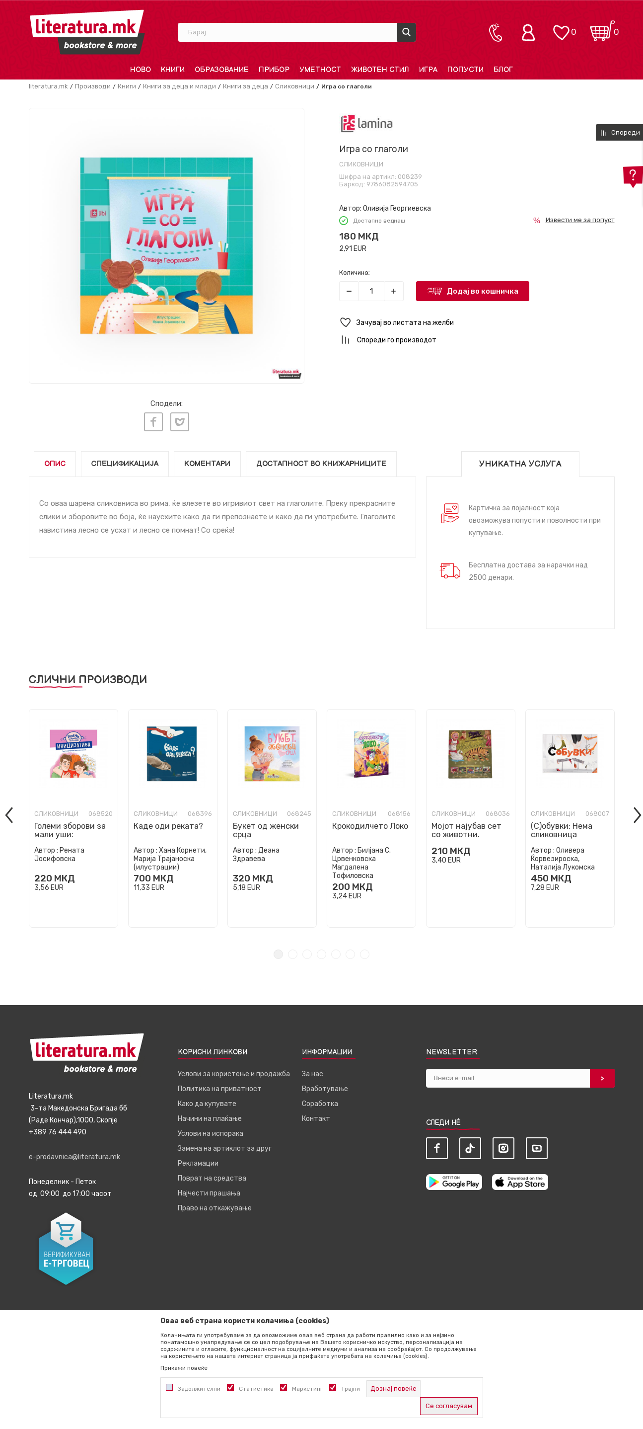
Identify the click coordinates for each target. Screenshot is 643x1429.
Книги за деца (245, 86)
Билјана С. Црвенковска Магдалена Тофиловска (361, 860)
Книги (127, 86)
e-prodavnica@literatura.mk (74, 1154)
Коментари (207, 461)
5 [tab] (336, 951)
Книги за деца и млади (179, 86)
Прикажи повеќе (184, 1368)
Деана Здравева (256, 852)
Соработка (320, 1101)
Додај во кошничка (482, 291)
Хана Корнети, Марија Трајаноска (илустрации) (170, 856)
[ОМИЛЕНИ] (561, 27)
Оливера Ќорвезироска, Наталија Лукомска (563, 856)
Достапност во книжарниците (321, 461)
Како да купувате (207, 1101)
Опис (55, 461)
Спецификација (124, 461)
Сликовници (294, 86)
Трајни (350, 1389)
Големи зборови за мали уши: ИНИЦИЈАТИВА (70, 832)
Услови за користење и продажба (234, 1071)
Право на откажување (215, 1205)
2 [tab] (292, 951)
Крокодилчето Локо (370, 823)
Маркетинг (307, 1389)
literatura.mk (48, 86)
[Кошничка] (602, 27)
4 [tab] (321, 951)
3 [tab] (307, 951)
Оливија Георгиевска (397, 208)
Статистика (256, 1389)
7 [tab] (364, 951)
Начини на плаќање (210, 1116)
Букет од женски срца (266, 827)
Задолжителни (199, 1389)
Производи (93, 86)
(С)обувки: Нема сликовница (561, 827)
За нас (312, 1071)
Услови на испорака (210, 1131)
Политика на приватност (220, 1086)
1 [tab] (278, 951)
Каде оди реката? (168, 823)
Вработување (325, 1086)
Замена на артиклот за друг (225, 1146)
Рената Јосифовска (59, 852)
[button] (477, 322)
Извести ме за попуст (580, 220)
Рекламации (198, 1161)
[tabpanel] (73, 816)
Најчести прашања (209, 1191)
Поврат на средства (212, 1176)
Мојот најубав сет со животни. (466, 827)
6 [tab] (350, 951)
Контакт (316, 1116)
